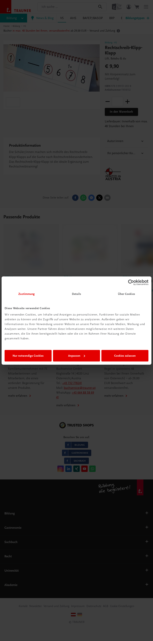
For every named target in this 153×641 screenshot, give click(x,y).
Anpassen (76, 355)
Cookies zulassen (125, 355)
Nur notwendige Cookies (28, 355)
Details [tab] (76, 294)
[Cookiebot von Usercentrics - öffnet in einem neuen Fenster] (131, 282)
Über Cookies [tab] (126, 294)
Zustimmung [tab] (26, 294)
